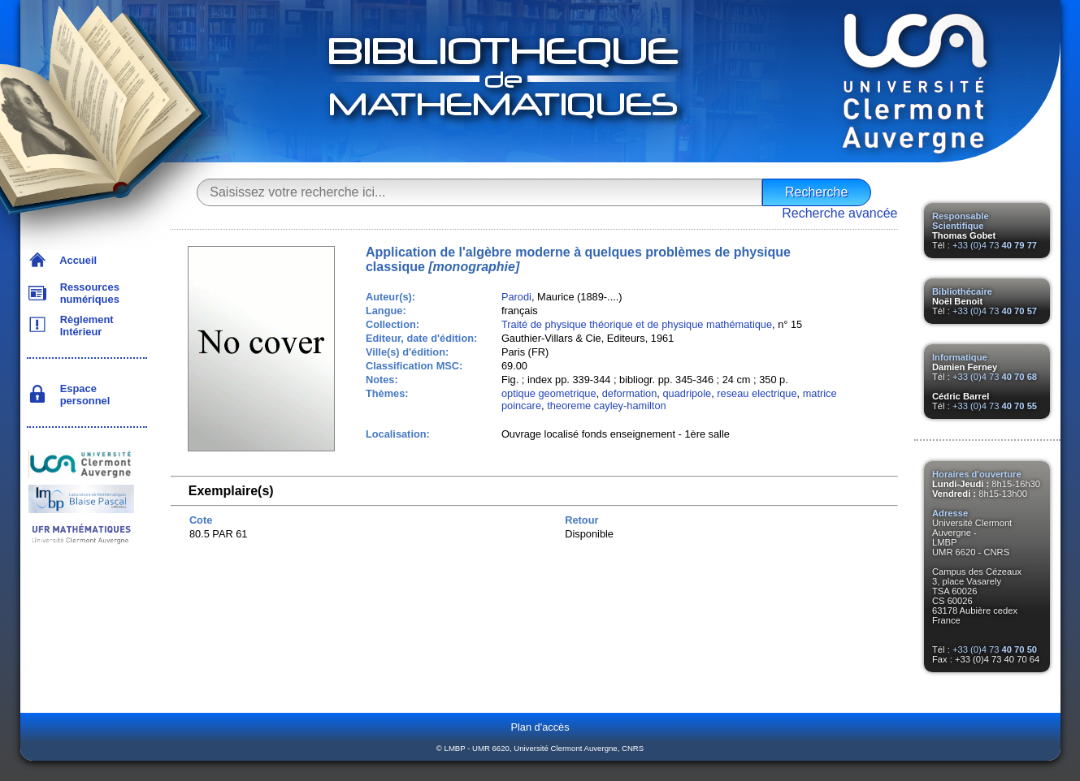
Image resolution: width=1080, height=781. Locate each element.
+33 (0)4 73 (994, 245)
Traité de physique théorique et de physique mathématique (636, 324)
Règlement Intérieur (84, 325)
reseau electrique (756, 393)
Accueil (76, 260)
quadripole (686, 393)
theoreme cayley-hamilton (606, 405)
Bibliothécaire (962, 291)
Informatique (959, 357)
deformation (629, 393)
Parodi (516, 297)
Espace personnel (82, 394)
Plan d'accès (539, 727)
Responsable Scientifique (960, 221)
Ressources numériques (86, 293)
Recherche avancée (839, 213)
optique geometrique (548, 393)
